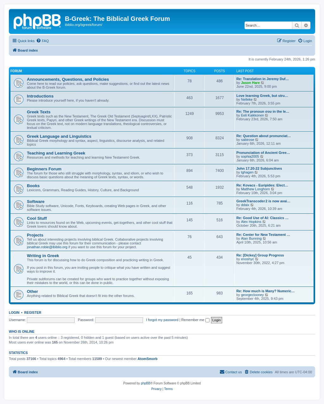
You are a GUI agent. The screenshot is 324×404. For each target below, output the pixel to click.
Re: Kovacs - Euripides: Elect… (262, 185)
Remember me (195, 320)
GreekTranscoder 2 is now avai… (263, 201)
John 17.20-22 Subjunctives (259, 168)
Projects (35, 235)
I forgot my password (162, 320)
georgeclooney (252, 295)
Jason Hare (250, 83)
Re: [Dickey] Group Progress (260, 255)
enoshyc (247, 259)
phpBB (145, 383)
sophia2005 (250, 156)
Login (14, 312)
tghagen (247, 172)
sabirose (247, 140)
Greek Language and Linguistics (59, 136)
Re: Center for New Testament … (263, 235)
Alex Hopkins (251, 222)
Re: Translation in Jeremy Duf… (262, 79)
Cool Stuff (37, 218)
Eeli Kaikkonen (252, 115)
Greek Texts (39, 112)
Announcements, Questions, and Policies (68, 79)
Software (36, 201)
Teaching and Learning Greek (56, 153)
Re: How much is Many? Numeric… (265, 291)
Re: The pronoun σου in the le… (262, 111)
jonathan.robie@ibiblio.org (47, 247)
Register (32, 312)
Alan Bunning (251, 238)
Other (32, 291)
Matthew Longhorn (255, 189)
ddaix (245, 205)
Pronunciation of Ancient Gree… (263, 153)
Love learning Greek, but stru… (262, 96)
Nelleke (247, 99)
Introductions (40, 96)
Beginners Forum (44, 169)
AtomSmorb (148, 359)
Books (33, 185)
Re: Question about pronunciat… (263, 136)
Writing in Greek (43, 255)
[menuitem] (42, 41)
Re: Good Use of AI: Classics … (262, 218)
